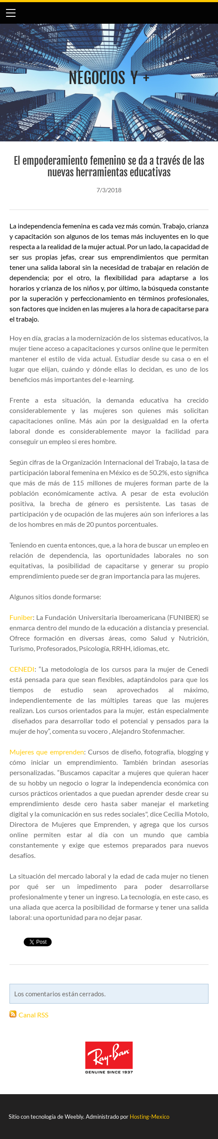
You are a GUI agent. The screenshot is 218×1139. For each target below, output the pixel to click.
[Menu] (11, 12)
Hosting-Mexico (149, 1116)
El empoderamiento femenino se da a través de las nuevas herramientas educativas (109, 167)
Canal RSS (33, 1015)
